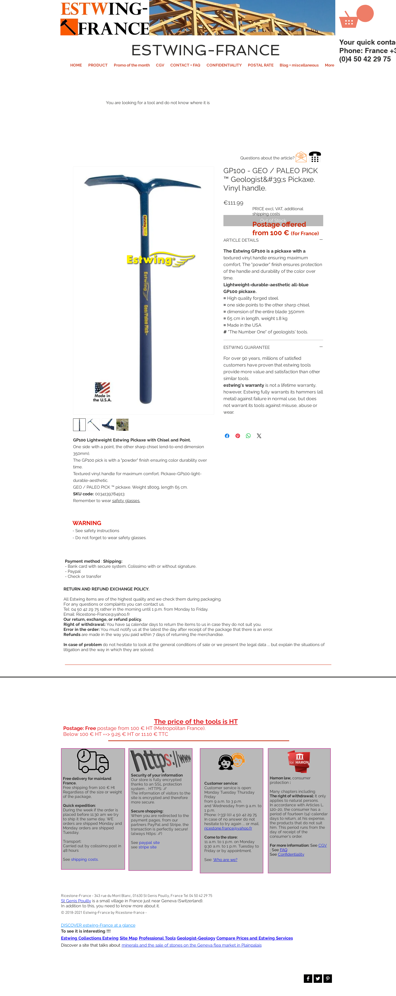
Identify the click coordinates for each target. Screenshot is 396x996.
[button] (98, 65)
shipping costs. (85, 859)
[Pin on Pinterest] (237, 435)
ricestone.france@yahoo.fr (228, 828)
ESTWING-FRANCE (205, 50)
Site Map (129, 938)
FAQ (283, 850)
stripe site (148, 847)
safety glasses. (126, 500)
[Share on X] (259, 435)
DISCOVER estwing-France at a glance (98, 925)
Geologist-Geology (196, 938)
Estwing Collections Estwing (90, 938)
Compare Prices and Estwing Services (254, 938)
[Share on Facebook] (227, 435)
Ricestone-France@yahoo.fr (103, 614)
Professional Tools (157, 938)
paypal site (149, 842)
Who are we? (225, 859)
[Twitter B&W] (318, 978)
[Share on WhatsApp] (248, 435)
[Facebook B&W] (308, 978)
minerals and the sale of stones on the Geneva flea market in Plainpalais (192, 945)
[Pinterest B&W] (327, 978)
